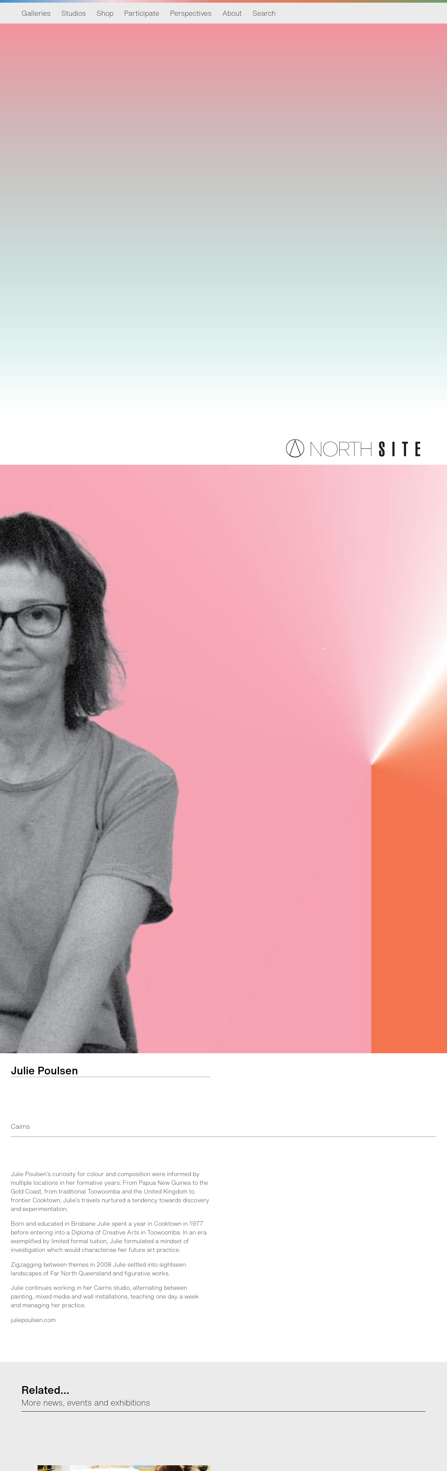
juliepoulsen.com (33, 1319)
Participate (141, 13)
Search (264, 13)
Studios (73, 13)
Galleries (36, 13)
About (232, 13)
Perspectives (191, 13)
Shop (105, 13)
